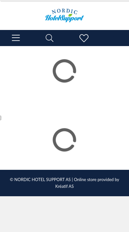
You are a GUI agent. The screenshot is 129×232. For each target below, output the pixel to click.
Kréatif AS (64, 186)
